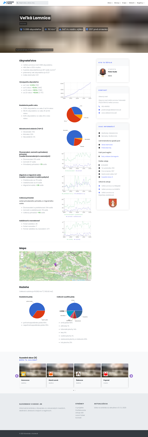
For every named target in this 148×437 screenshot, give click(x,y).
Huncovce (25, 380)
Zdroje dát (80, 413)
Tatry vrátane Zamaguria (110, 156)
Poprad (106, 380)
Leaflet (72, 280)
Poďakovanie (81, 410)
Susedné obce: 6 (107, 177)
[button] (55, 264)
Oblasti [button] (131, 3)
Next (131, 376)
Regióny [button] (140, 3)
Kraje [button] (124, 3)
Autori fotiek (80, 415)
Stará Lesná (53, 380)
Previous (17, 376)
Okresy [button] (116, 3)
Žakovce (79, 380)
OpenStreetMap (81, 280)
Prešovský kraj (106, 148)
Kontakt (79, 418)
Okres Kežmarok (107, 145)
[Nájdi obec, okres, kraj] (33, 3)
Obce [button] (109, 3)
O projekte (80, 408)
